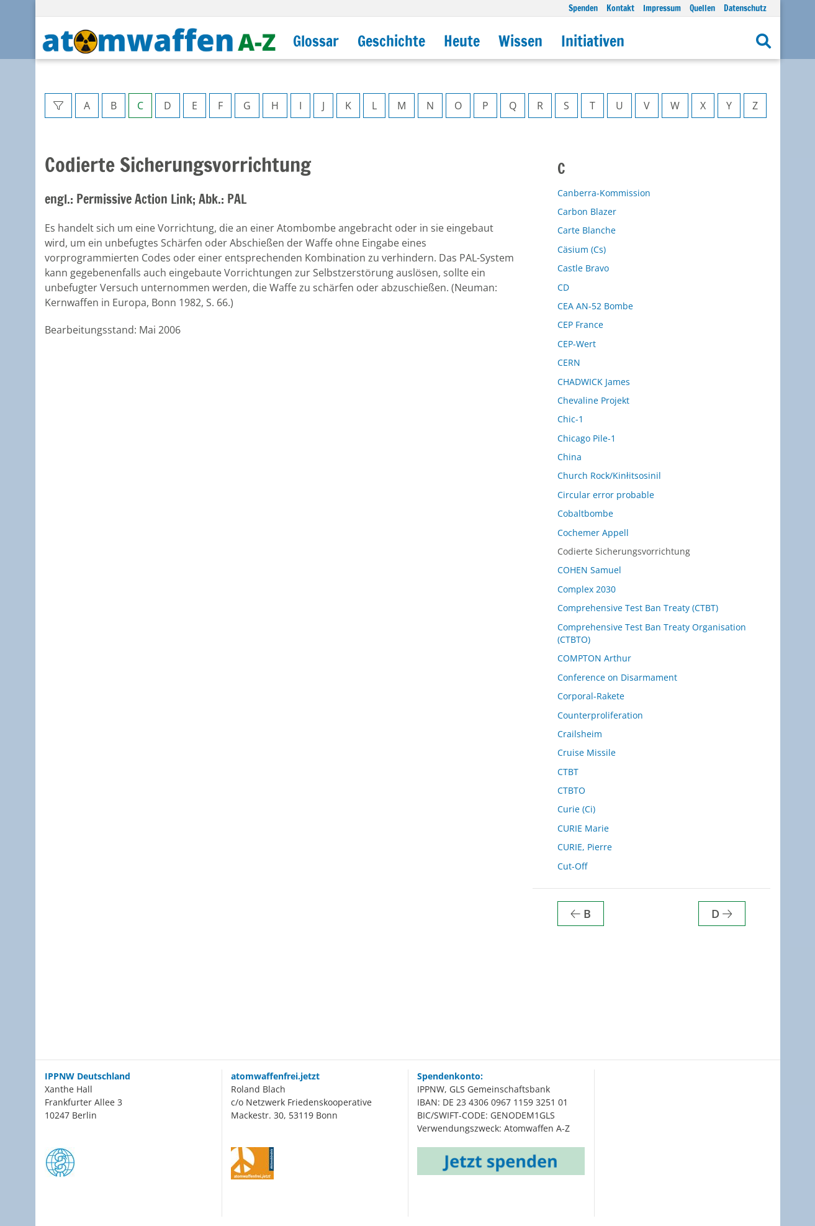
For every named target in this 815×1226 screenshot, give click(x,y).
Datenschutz (745, 8)
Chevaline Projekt (593, 400)
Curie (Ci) (576, 809)
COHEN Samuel (589, 570)
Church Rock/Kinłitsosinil (609, 475)
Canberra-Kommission (604, 193)
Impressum (662, 8)
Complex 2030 (586, 589)
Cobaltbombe (585, 513)
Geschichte (391, 41)
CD (563, 287)
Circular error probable (605, 495)
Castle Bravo (583, 268)
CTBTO (571, 790)
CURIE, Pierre (584, 847)
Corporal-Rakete (590, 696)
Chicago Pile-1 (586, 438)
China (569, 457)
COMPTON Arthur (594, 658)
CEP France (580, 324)
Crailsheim (579, 734)
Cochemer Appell (593, 532)
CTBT (568, 772)
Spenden (583, 8)
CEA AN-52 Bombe (595, 306)
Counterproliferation (600, 715)
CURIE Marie (583, 828)
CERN (568, 362)
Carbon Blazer (586, 211)
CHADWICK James (593, 382)
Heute (462, 41)
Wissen (520, 41)
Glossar (316, 41)
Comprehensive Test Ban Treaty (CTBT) (637, 608)
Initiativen (592, 41)
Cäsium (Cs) (581, 249)
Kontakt (620, 8)
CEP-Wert (576, 344)
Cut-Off (572, 866)
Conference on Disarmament (617, 677)
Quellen (702, 8)
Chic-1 (570, 419)
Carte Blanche (586, 230)
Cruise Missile (586, 752)
